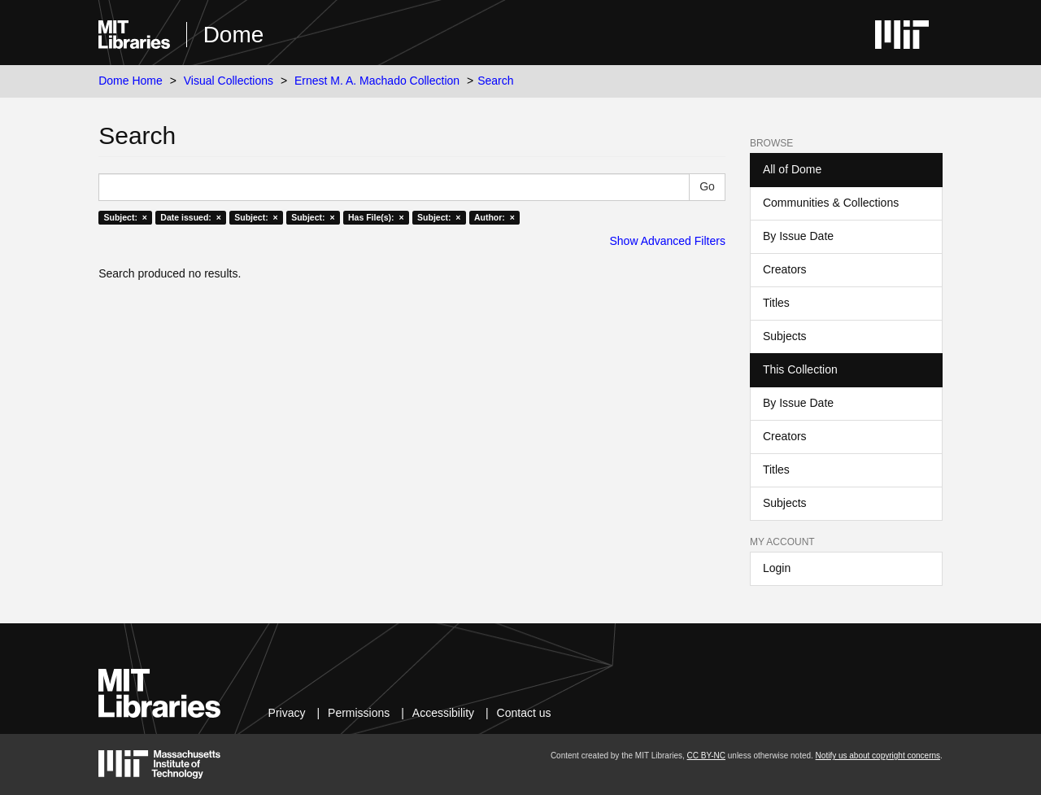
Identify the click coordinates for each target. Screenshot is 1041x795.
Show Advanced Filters (667, 240)
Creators (785, 269)
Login (777, 567)
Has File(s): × (376, 217)
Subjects (785, 336)
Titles (776, 302)
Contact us (524, 712)
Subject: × (124, 217)
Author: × (494, 217)
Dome (233, 34)
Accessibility (443, 712)
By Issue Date (798, 235)
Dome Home (130, 80)
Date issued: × (190, 217)
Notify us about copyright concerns (878, 755)
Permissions (359, 712)
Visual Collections (228, 80)
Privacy (287, 712)
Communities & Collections (831, 202)
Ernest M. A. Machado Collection (377, 80)
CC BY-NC (706, 755)
